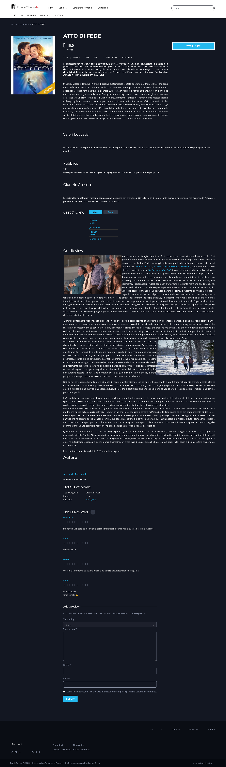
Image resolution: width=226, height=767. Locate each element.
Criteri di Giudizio (81, 749)
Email (66, 678)
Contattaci (58, 744)
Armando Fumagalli (74, 474)
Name (67, 664)
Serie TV (63, 7)
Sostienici (36, 752)
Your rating (68, 619)
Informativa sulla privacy (203, 763)
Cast (95, 212)
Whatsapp (45, 15)
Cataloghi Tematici (82, 7)
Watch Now (193, 46)
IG (22, 15)
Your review (70, 628)
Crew (110, 212)
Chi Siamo (16, 752)
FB (15, 15)
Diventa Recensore (62, 749)
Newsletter (78, 744)
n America (184, 266)
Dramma (24, 24)
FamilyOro (111, 57)
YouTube (59, 15)
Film (50, 7)
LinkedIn (31, 15)
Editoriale (103, 7)
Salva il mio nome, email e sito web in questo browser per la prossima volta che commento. (112, 691)
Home (14, 24)
